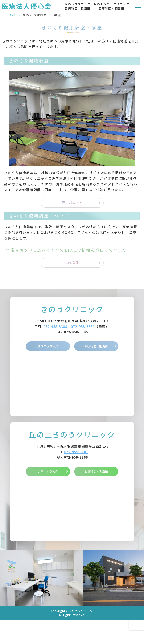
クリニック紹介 (48, 346)
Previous (4, 571)
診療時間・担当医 (96, 346)
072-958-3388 (55, 326)
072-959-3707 (76, 451)
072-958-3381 (83, 326)
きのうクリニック (72, 309)
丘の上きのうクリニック (72, 434)
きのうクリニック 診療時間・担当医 (77, 6)
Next (140, 571)
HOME (11, 15)
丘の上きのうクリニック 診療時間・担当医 (111, 6)
